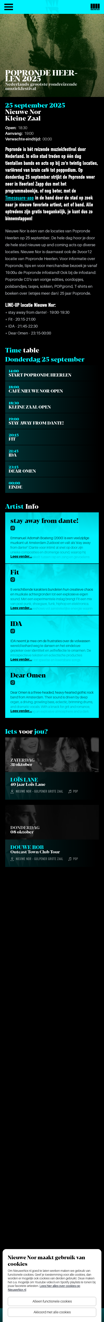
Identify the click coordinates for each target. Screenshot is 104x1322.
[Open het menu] (8, 7)
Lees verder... (21, 556)
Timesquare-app (19, 198)
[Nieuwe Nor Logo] (95, 7)
